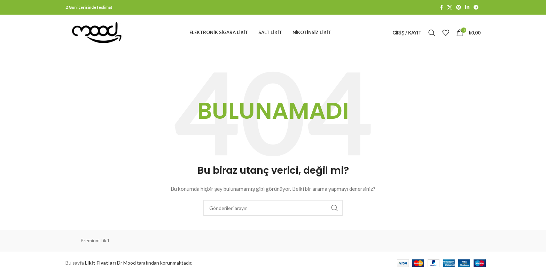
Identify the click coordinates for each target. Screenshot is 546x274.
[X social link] (449, 7)
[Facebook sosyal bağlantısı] (441, 7)
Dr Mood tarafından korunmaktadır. (138, 263)
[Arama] (432, 33)
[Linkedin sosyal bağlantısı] (467, 7)
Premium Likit (95, 240)
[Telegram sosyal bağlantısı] (476, 7)
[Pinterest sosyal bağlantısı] (458, 7)
